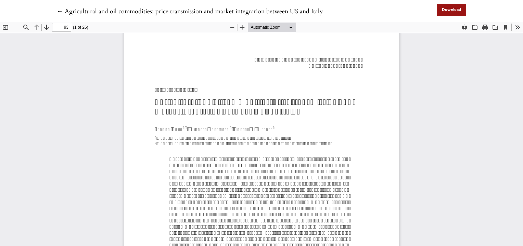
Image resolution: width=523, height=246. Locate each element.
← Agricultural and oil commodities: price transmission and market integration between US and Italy (190, 11)
